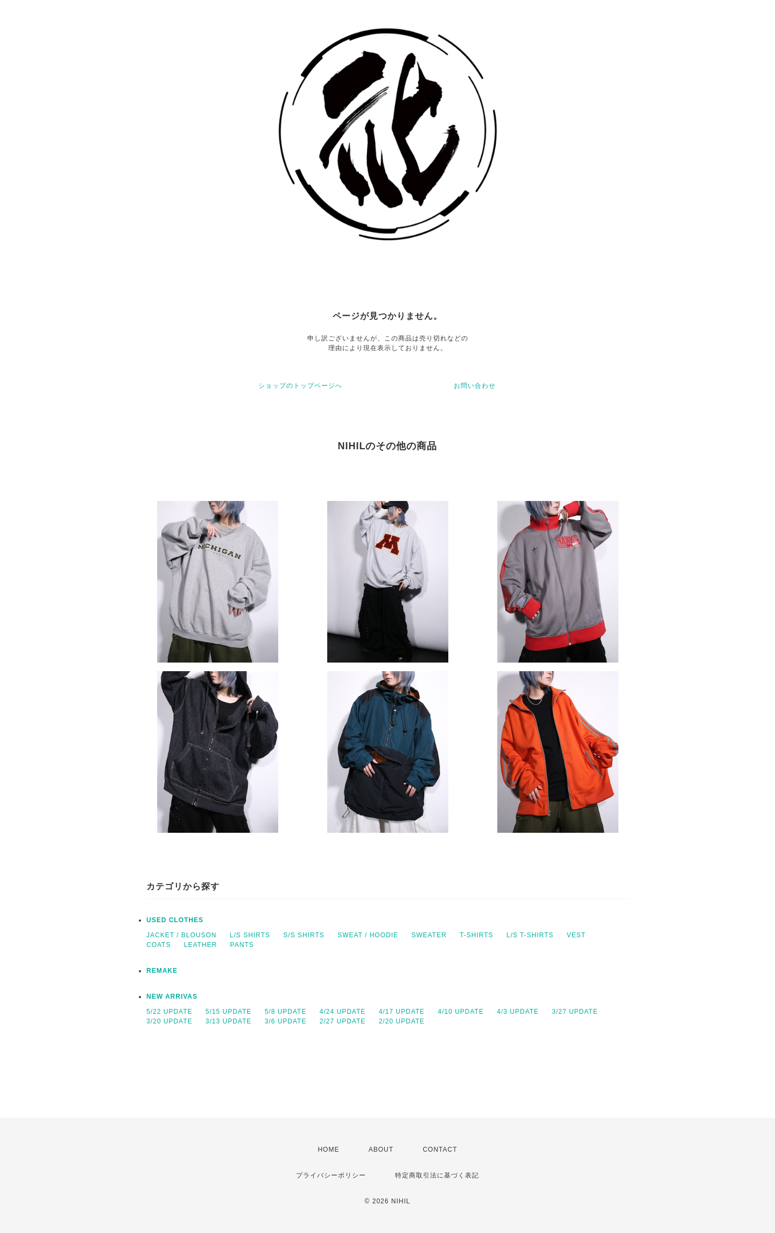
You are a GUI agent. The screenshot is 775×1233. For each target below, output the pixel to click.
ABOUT (381, 1149)
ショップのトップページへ (300, 385)
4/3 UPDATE (518, 1011)
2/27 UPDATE (342, 1021)
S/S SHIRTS (303, 935)
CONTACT (439, 1149)
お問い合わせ (475, 385)
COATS (158, 945)
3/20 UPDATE (169, 1021)
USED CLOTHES (174, 920)
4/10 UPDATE (460, 1011)
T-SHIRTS (476, 935)
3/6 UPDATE (286, 1021)
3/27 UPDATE (574, 1011)
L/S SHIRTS (250, 935)
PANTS (242, 945)
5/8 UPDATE (286, 1011)
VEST (576, 935)
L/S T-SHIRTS (530, 935)
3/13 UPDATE (228, 1021)
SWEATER (428, 935)
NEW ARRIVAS (172, 996)
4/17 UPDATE (402, 1011)
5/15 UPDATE (228, 1011)
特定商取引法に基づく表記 (437, 1175)
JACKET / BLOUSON (181, 935)
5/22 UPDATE (169, 1011)
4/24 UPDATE (342, 1011)
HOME (328, 1149)
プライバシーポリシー (331, 1175)
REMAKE (162, 970)
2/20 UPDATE (402, 1021)
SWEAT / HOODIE (367, 935)
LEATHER (200, 945)
